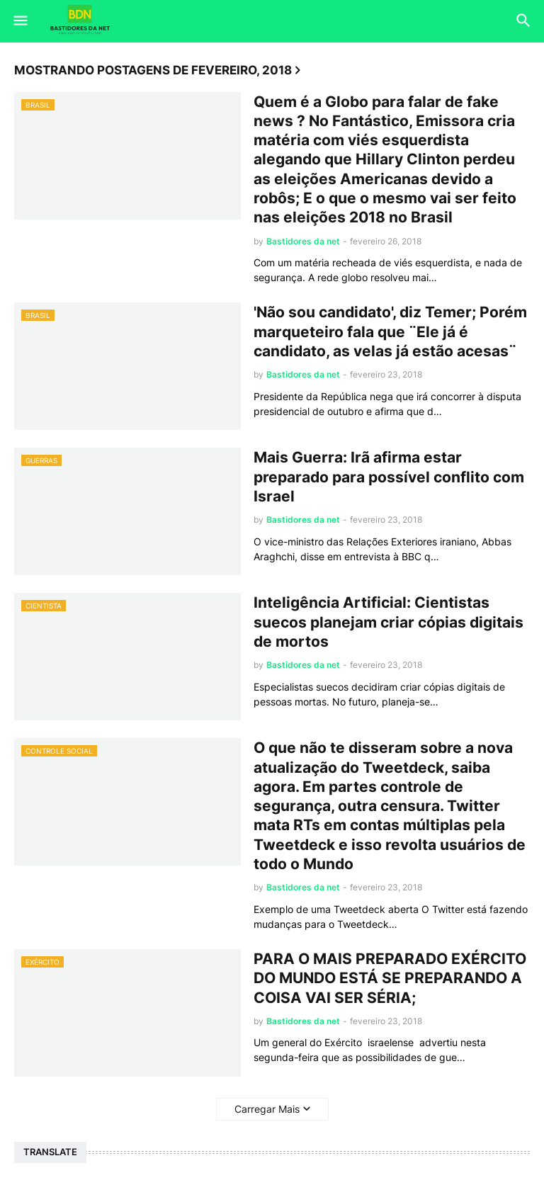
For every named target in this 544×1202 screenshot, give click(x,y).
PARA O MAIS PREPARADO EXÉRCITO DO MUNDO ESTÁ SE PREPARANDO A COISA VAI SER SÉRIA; (390, 978)
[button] (19, 21)
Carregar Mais (267, 1109)
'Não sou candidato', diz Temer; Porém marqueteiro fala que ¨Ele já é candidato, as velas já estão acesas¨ (390, 331)
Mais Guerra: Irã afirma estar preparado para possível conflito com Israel (389, 476)
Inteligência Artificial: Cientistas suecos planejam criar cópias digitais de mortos (388, 622)
